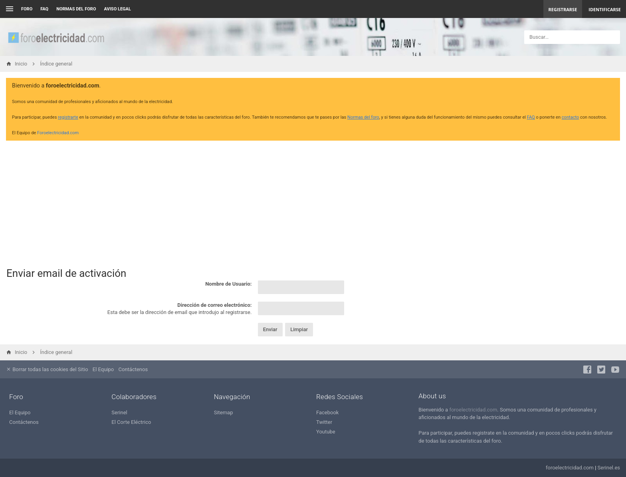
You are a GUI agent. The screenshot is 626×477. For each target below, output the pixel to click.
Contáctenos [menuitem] (133, 369)
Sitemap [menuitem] (223, 412)
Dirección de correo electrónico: (214, 305)
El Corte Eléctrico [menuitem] (131, 422)
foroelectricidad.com (473, 410)
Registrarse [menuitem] (563, 9)
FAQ (44, 9)
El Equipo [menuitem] (103, 369)
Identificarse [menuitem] (604, 9)
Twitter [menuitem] (324, 422)
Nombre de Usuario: (228, 284)
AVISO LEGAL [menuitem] (117, 9)
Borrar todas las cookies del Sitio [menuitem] (47, 369)
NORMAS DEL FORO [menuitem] (76, 9)
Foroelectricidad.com (58, 132)
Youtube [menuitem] (325, 432)
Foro (26, 9)
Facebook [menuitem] (327, 412)
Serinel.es (609, 468)
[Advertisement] (313, 202)
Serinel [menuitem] (119, 412)
